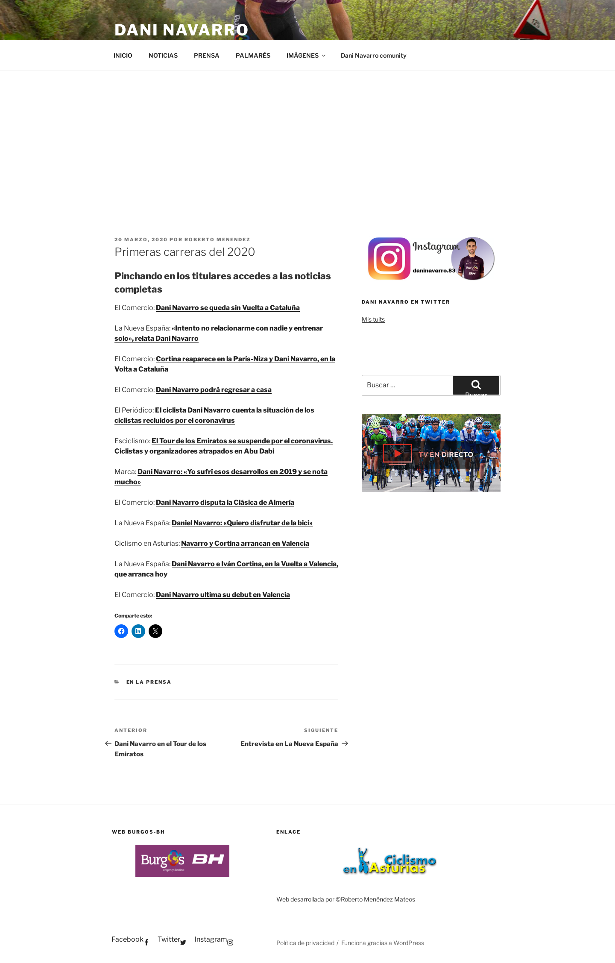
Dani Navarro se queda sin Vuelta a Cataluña (228, 308)
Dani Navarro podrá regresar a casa (214, 390)
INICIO (123, 55)
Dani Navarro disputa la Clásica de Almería (225, 502)
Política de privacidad (305, 942)
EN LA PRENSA (149, 682)
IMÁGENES (307, 55)
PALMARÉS (253, 55)
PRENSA (207, 55)
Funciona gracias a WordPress (382, 942)
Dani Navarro (181, 29)
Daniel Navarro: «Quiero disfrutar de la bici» (242, 523)
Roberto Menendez (217, 240)
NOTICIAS (163, 55)
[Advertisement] (307, 134)
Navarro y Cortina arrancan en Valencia (245, 543)
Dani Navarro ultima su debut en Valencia (223, 595)
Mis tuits (373, 319)
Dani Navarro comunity (374, 55)
